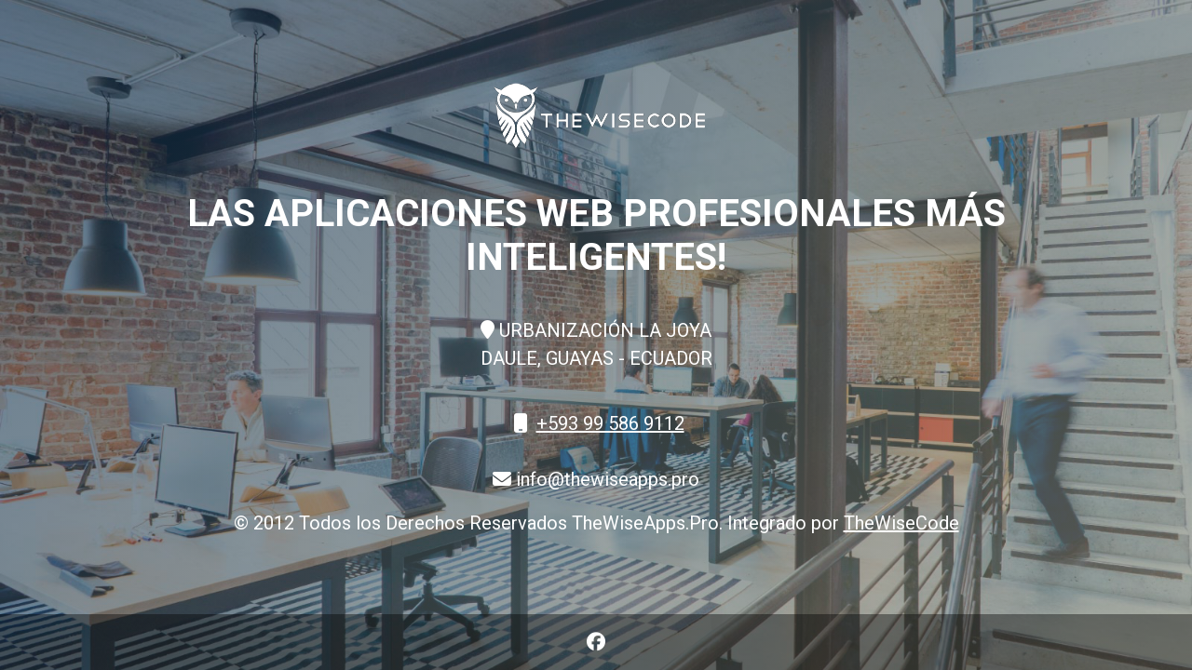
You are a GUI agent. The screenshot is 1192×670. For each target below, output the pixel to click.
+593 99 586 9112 (610, 423)
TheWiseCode (901, 523)
